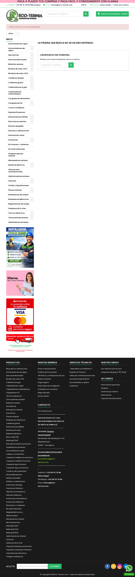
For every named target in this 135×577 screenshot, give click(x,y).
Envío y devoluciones (47, 368)
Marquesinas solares (18, 160)
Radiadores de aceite (18, 194)
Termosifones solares (18, 217)
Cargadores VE (15, 103)
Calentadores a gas (17, 87)
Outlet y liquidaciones (18, 185)
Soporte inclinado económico (19, 546)
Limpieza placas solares (15, 154)
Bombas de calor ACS (18, 73)
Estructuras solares (17, 121)
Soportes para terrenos (16, 553)
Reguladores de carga (18, 204)
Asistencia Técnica (77, 372)
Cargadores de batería (19, 98)
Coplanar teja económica (17, 468)
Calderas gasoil (15, 82)
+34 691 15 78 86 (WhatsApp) (28, 5)
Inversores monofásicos (16, 498)
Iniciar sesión (105, 5)
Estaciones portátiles (18, 117)
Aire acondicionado (17, 59)
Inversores (13, 140)
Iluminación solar (16, 135)
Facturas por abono (109, 391)
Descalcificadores (16, 112)
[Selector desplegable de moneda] (85, 5)
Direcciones (106, 395)
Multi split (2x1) (12, 440)
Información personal (110, 384)
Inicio (9, 39)
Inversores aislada (14, 485)
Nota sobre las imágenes (49, 386)
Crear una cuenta (121, 5)
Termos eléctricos (16, 213)
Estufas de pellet (15, 126)
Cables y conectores (15, 454)
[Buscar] (67, 14)
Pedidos (104, 388)
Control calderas (16, 107)
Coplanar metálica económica (19, 457)
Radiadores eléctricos (18, 199)
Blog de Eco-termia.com (16, 368)
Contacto (44, 404)
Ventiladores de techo (18, 222)
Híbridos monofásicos (15, 491)
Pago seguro (43, 382)
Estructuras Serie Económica (18, 444)
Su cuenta (107, 378)
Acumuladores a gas (18, 43)
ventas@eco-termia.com (61, 5)
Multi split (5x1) (12, 532)
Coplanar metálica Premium (18, 461)
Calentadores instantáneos (14, 93)
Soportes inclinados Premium (19, 549)
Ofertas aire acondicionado (15, 170)
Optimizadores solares (18, 176)
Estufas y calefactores (18, 130)
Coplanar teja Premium (16, 464)
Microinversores (13, 522)
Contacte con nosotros (48, 389)
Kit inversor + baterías (18, 144)
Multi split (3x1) (12, 526)
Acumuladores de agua (16, 49)
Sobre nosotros (44, 379)
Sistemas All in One (17, 208)
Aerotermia (13, 55)
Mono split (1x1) (12, 437)
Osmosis (12, 181)
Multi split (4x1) (12, 529)
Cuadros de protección (16, 471)
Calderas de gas (16, 78)
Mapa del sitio (44, 392)
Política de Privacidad (47, 372)
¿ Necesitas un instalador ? (81, 368)
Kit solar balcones (16, 149)
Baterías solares (15, 64)
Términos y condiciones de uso (51, 375)
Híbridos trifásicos (14, 495)
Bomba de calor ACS (17, 69)
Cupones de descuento (111, 398)
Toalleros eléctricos (14, 556)
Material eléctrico (16, 165)
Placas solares (15, 190)
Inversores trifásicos (14, 502)
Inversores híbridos (14, 488)
